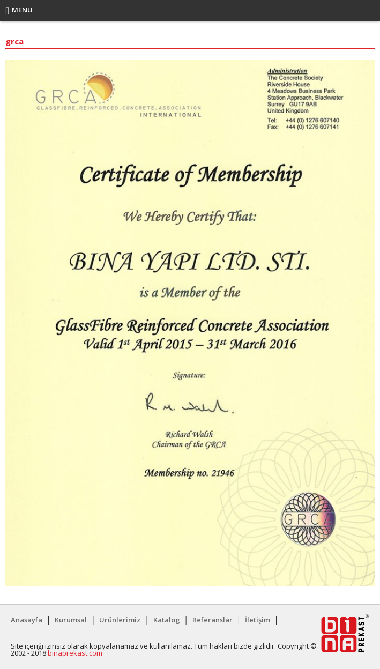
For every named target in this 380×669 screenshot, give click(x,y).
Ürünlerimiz (119, 620)
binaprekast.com (75, 653)
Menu (19, 10)
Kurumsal (71, 620)
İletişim (257, 620)
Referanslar (212, 620)
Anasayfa (26, 620)
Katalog (166, 620)
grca (14, 42)
